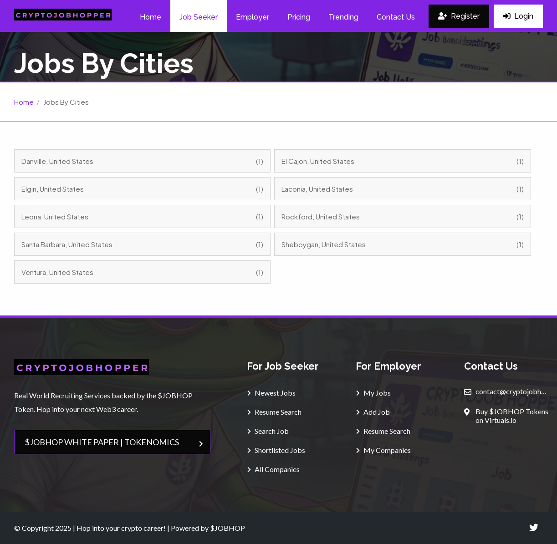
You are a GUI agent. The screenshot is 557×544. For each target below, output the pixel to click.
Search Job (268, 431)
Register (459, 16)
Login (518, 16)
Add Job (373, 411)
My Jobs (373, 392)
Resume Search (274, 411)
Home (24, 101)
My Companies (383, 450)
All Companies (273, 469)
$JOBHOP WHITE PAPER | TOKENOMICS (114, 442)
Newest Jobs (271, 392)
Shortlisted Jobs (276, 450)
